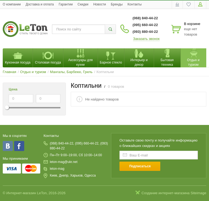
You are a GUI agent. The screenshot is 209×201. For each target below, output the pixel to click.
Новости (99, 4)
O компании (12, 4)
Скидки (83, 4)
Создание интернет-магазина (166, 193)
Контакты (135, 4)
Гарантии (66, 4)
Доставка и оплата (40, 4)
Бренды (116, 4)
